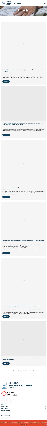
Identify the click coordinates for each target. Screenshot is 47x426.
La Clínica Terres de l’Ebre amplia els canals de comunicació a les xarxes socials (23, 240)
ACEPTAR (24, 424)
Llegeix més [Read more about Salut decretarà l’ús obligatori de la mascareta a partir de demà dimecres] (6, 316)
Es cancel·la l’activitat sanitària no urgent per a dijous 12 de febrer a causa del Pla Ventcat (22, 70)
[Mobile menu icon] (44, 3)
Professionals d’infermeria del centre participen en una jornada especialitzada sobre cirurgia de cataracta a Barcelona (22, 123)
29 (30, 370)
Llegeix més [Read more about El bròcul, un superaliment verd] (6, 196)
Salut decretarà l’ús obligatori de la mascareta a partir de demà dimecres (21, 306)
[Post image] (23, 44)
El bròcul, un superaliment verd (10, 188)
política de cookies (27, 423)
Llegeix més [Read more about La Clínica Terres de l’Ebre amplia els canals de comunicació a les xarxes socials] (6, 253)
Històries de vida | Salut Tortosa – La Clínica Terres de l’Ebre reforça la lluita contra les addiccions (22, 358)
